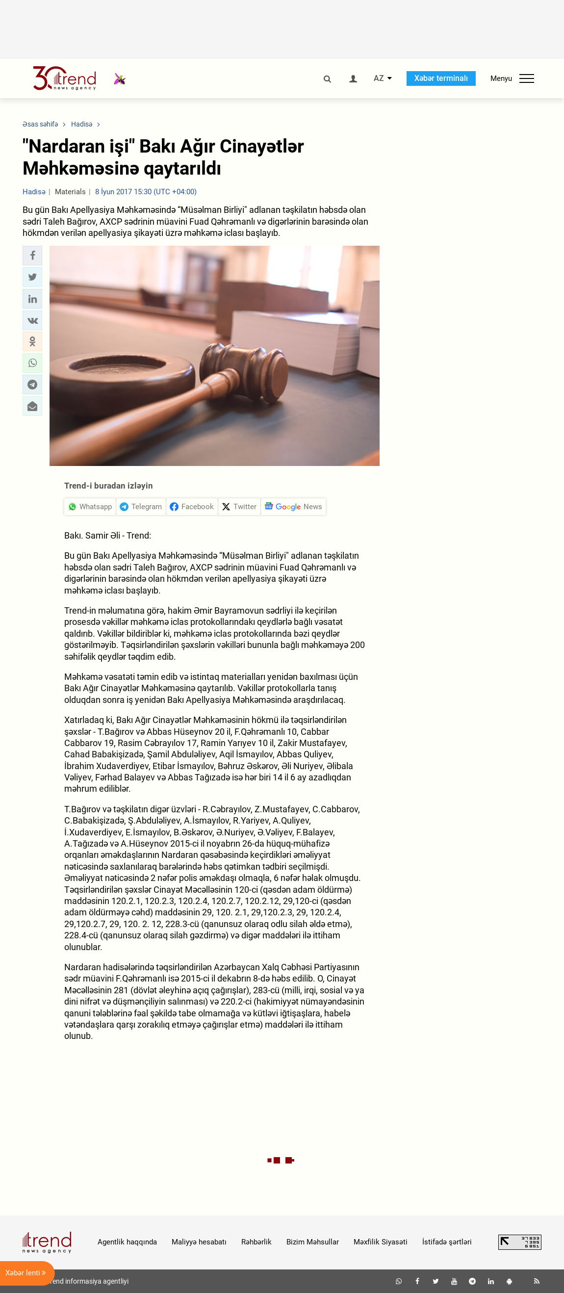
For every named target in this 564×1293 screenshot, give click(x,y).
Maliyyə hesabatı (199, 1242)
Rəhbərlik (256, 1242)
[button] (32, 255)
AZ (379, 78)
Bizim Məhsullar (312, 1242)
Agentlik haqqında (127, 1242)
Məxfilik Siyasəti (381, 1242)
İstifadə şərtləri (447, 1242)
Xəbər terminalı (441, 78)
